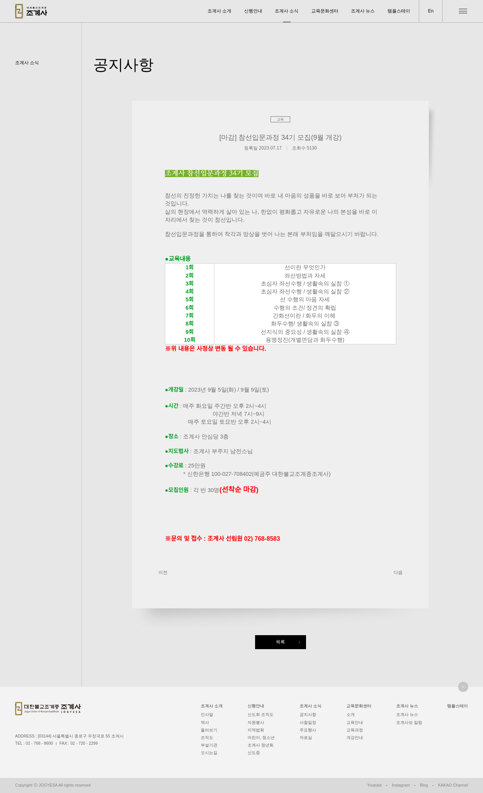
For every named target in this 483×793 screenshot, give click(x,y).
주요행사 (308, 730)
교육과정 (354, 730)
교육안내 (354, 722)
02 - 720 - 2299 (84, 743)
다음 (398, 572)
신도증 (254, 752)
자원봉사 (256, 722)
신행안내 (253, 11)
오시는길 (209, 752)
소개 (350, 714)
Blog (424, 785)
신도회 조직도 (261, 714)
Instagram (401, 785)
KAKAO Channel (453, 785)
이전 (163, 572)
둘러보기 (209, 730)
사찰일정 (308, 722)
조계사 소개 (219, 11)
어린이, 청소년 (261, 737)
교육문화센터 (324, 11)
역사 (205, 722)
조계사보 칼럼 (409, 722)
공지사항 (308, 714)
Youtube (374, 785)
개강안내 (354, 737)
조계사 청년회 (261, 745)
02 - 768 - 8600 (39, 743)
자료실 (306, 737)
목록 (280, 642)
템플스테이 (399, 11)
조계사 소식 (286, 11)
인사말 (207, 714)
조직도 (207, 737)
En (431, 11)
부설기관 (209, 745)
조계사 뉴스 (363, 11)
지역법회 (256, 730)
